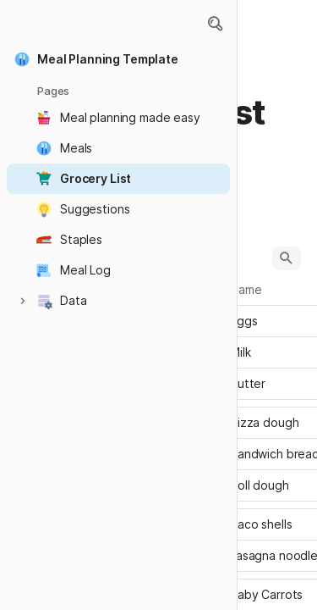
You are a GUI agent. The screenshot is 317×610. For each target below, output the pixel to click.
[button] (215, 24)
